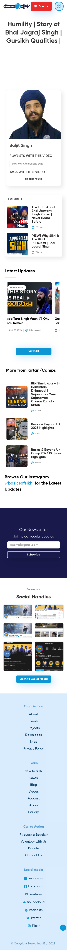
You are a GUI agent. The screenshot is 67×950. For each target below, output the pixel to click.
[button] (6, 309)
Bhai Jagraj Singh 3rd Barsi (27, 164)
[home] (16, 6)
